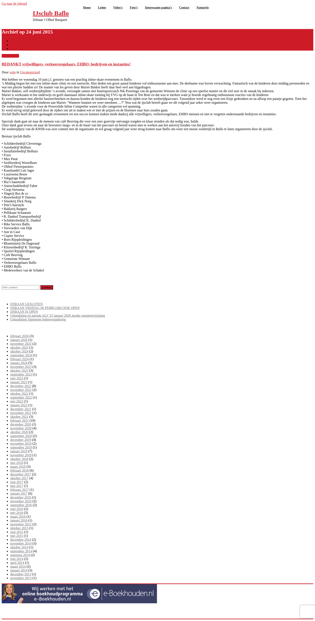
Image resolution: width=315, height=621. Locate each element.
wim (13, 72)
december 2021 (20, 409)
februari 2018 (19, 470)
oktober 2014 (19, 547)
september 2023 (21, 374)
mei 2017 (16, 486)
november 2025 (21, 343)
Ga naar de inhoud (14, 3)
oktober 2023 (19, 370)
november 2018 (21, 455)
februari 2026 (19, 336)
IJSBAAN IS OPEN (24, 311)
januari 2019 (18, 451)
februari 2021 (19, 420)
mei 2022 (16, 401)
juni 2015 (16, 532)
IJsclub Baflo (51, 13)
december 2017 (20, 474)
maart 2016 (18, 516)
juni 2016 (16, 509)
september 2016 (21, 505)
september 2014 (21, 551)
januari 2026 (18, 340)
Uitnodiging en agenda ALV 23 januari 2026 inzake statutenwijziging (57, 315)
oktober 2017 (19, 478)
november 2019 (21, 443)
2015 (13, 45)
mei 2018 (16, 463)
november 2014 (21, 543)
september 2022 (21, 397)
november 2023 (21, 367)
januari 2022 (18, 405)
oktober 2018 (19, 459)
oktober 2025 (19, 347)
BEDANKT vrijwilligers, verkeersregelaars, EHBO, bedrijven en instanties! (66, 64)
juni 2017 (16, 482)
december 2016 (20, 497)
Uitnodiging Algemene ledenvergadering (38, 319)
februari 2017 (19, 489)
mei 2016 (16, 513)
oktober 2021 (19, 416)
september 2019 (21, 447)
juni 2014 (16, 559)
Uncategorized (30, 72)
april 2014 (17, 562)
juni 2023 (16, 378)
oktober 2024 (19, 351)
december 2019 (20, 440)
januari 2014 (18, 570)
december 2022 (20, 386)
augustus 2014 (20, 555)
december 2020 (20, 424)
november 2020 (21, 428)
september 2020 (21, 436)
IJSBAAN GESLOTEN (26, 304)
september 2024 (21, 355)
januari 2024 (18, 363)
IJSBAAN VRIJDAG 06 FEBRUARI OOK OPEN (45, 308)
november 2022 (21, 390)
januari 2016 (18, 520)
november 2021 (21, 413)
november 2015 (21, 524)
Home (14, 41)
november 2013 (21, 578)
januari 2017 (18, 493)
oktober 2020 (19, 432)
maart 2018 (18, 466)
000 (12, 48)
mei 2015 (16, 536)
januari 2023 (18, 382)
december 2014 (20, 539)
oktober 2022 (19, 393)
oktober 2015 (19, 528)
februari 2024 (19, 359)
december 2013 (20, 574)
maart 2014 (18, 566)
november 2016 (21, 501)
